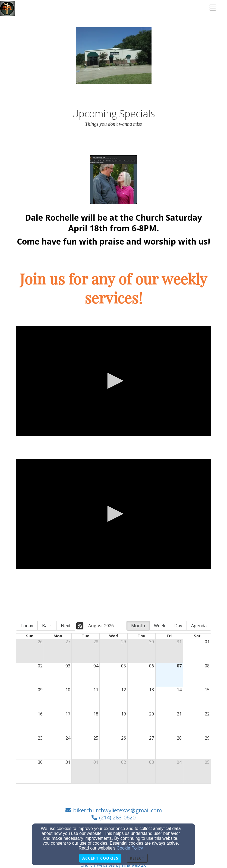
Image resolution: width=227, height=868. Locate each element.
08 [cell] (207, 666)
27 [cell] (67, 642)
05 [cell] (123, 666)
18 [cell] (95, 714)
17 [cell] (67, 714)
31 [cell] (179, 642)
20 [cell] (151, 714)
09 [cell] (40, 690)
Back (47, 626)
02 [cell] (40, 666)
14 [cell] (179, 690)
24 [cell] (67, 738)
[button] (113, 381)
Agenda (199, 626)
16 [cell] (40, 714)
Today (26, 626)
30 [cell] (151, 642)
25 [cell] (95, 738)
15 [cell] (207, 690)
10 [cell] (67, 690)
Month (138, 626)
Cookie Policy (130, 848)
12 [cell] (123, 690)
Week (159, 626)
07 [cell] (179, 666)
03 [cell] (67, 666)
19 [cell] (123, 714)
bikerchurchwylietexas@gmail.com (117, 810)
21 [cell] (179, 714)
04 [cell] (95, 666)
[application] (113, 381)
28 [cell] (95, 642)
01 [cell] (207, 642)
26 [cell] (40, 642)
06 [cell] (151, 666)
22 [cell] (207, 714)
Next (66, 626)
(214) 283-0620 (117, 817)
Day (178, 626)
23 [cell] (40, 738)
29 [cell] (123, 642)
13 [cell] (151, 690)
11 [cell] (95, 690)
